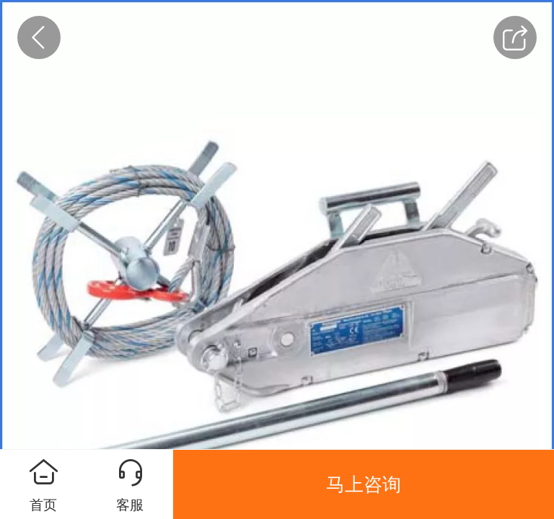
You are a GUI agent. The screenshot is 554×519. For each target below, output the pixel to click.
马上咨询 (363, 484)
